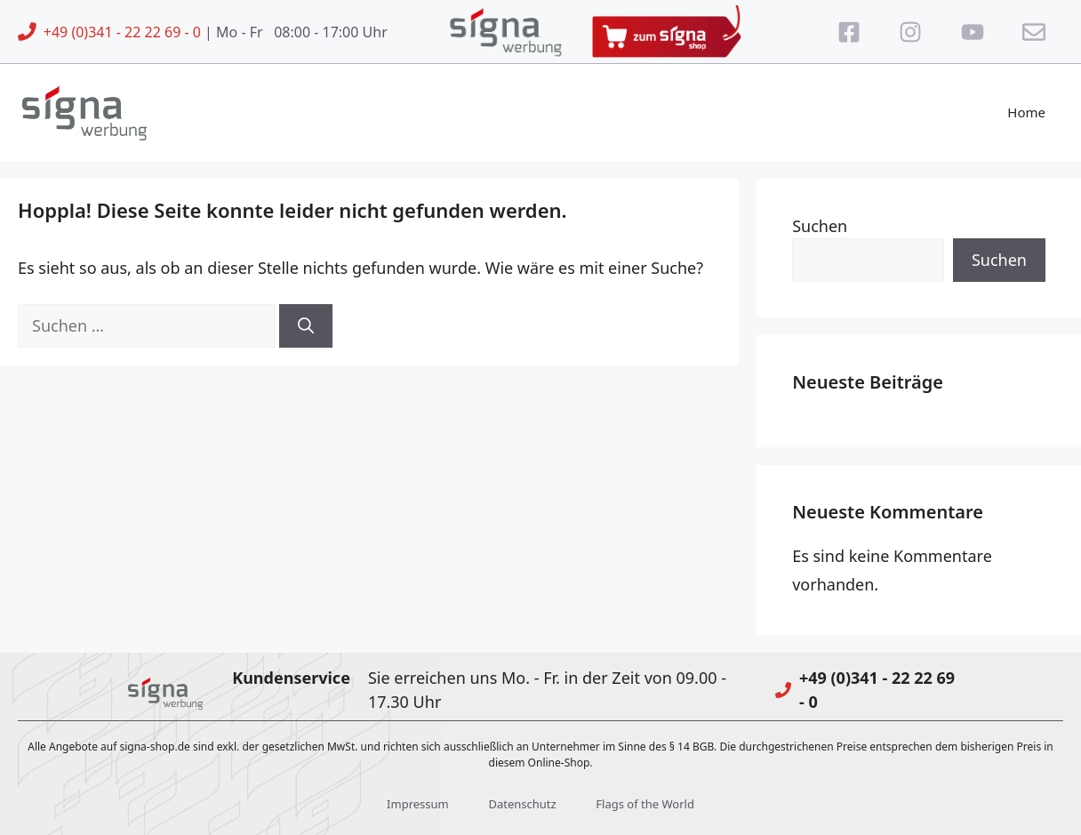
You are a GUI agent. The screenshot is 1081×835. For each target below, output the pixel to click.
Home (1026, 112)
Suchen (819, 226)
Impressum (418, 804)
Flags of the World (645, 804)
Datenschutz (522, 804)
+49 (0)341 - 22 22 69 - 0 (122, 32)
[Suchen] (305, 326)
